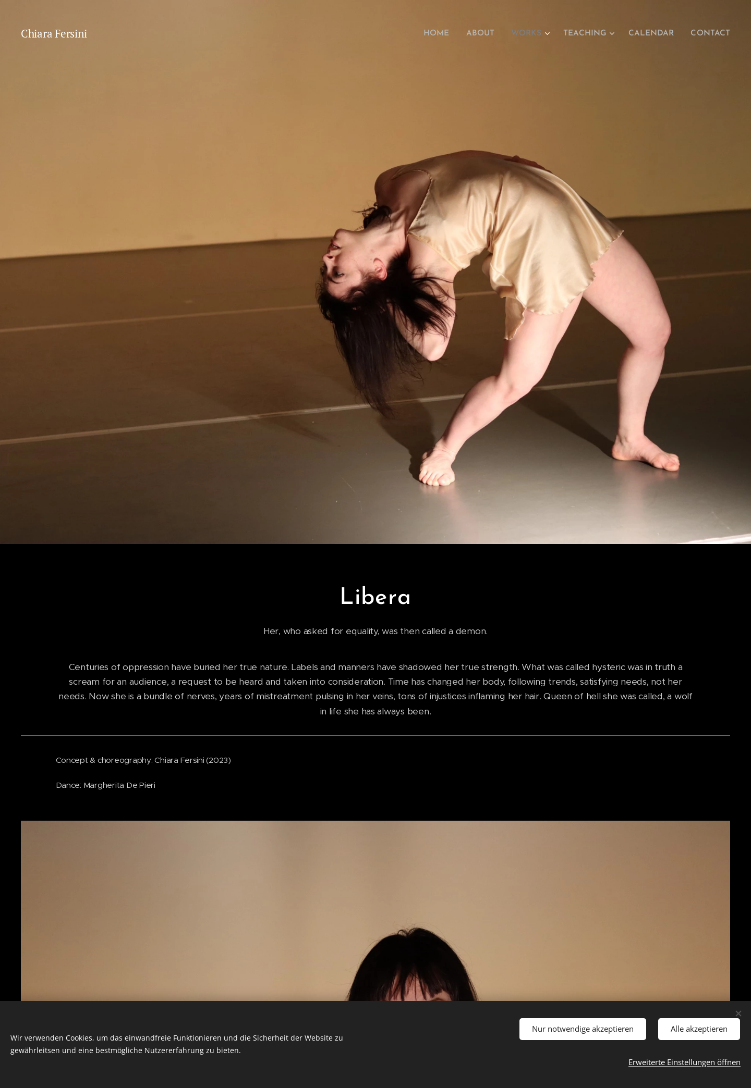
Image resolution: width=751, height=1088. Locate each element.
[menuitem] (447, 34)
